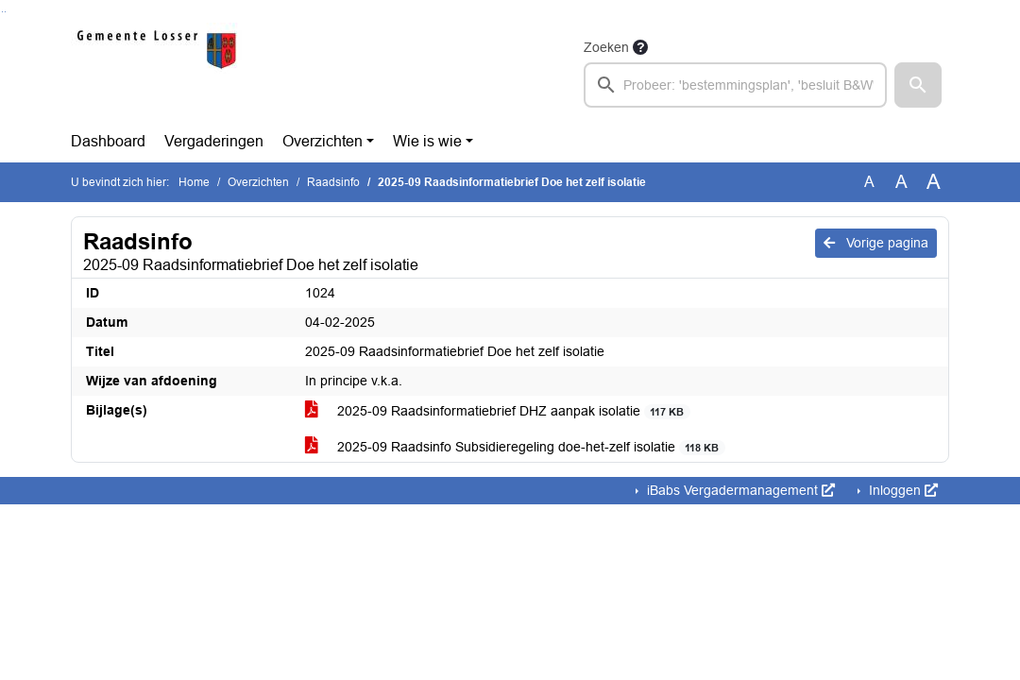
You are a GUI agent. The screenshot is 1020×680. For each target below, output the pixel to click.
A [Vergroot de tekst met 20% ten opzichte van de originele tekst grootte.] (901, 182)
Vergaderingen (214, 141)
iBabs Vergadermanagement (739, 490)
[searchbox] (735, 85)
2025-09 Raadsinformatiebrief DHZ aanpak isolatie (497, 411)
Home (194, 182)
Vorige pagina (876, 242)
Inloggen (901, 490)
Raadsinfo (333, 182)
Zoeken (606, 47)
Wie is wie (427, 141)
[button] (918, 85)
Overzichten (322, 141)
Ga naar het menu (5, 11)
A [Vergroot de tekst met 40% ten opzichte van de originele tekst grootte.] (933, 182)
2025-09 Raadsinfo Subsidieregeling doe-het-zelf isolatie (515, 447)
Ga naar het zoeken (2, 11)
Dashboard (108, 141)
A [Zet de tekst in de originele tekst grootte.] (869, 182)
